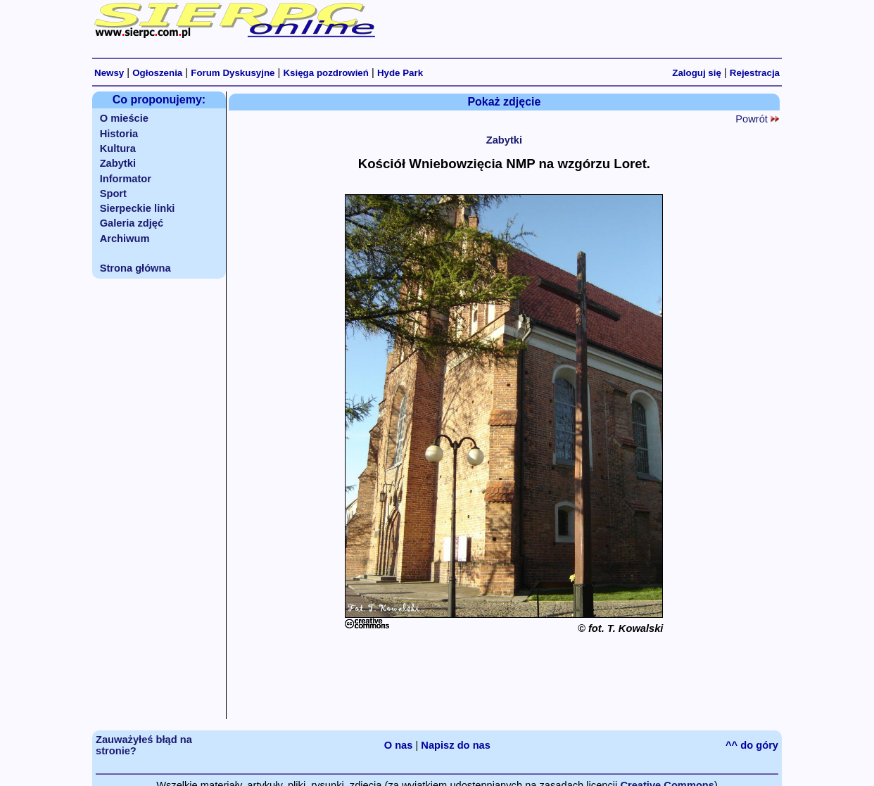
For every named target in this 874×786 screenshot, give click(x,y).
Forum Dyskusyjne (232, 73)
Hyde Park (400, 73)
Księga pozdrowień (325, 73)
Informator (125, 178)
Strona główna (135, 268)
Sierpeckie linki (137, 208)
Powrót (757, 119)
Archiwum (125, 238)
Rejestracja (755, 73)
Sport (113, 193)
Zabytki (118, 163)
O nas (398, 745)
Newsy (109, 73)
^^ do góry (752, 745)
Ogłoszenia (157, 73)
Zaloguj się (696, 73)
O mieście (124, 118)
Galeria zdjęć (131, 223)
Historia (119, 133)
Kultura (118, 148)
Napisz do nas (455, 745)
